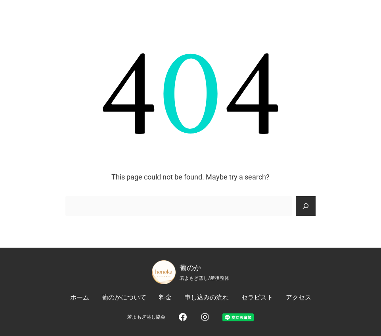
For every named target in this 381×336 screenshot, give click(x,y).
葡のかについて (124, 297)
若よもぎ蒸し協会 (146, 317)
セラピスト (257, 297)
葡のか (190, 268)
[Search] (306, 206)
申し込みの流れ (206, 297)
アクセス (298, 297)
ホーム (79, 297)
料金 (165, 297)
